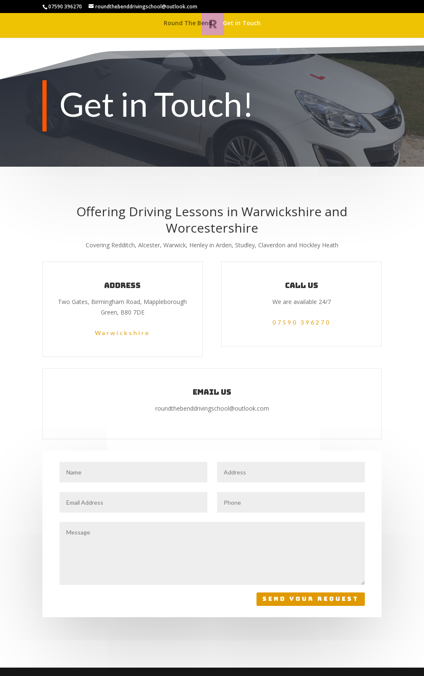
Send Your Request (310, 599)
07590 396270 (301, 322)
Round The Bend (188, 23)
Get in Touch (242, 23)
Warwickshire (122, 332)
